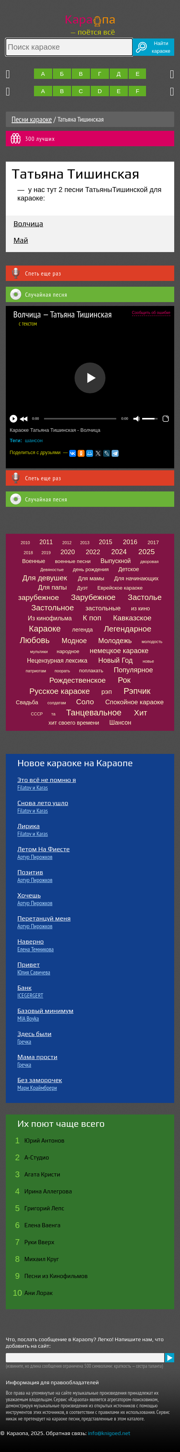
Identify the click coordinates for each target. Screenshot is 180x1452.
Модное (74, 641)
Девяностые (52, 569)
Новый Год (115, 660)
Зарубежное (93, 597)
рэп (107, 691)
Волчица (28, 223)
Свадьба (27, 702)
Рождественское (77, 680)
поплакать (91, 670)
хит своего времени (74, 723)
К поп (92, 618)
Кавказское (132, 618)
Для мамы (91, 578)
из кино (140, 608)
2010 (25, 542)
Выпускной (115, 561)
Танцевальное (93, 712)
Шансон (120, 722)
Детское (129, 569)
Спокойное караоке (134, 702)
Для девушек (44, 578)
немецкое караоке (119, 651)
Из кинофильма (50, 618)
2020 (67, 552)
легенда (82, 630)
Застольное (52, 607)
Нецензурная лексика (57, 660)
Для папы (52, 587)
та (53, 714)
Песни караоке (32, 119)
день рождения (91, 569)
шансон (34, 440)
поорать (62, 670)
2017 (153, 542)
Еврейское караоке (120, 588)
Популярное (133, 670)
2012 (66, 542)
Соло (85, 702)
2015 (105, 542)
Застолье (145, 597)
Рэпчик (137, 691)
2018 (28, 552)
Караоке (45, 628)
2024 (119, 552)
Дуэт (82, 588)
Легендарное (127, 629)
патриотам (35, 670)
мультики (39, 651)
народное (68, 651)
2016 (130, 542)
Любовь (34, 640)
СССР (37, 714)
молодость (152, 641)
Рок (124, 680)
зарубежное (38, 597)
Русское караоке (59, 691)
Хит (140, 712)
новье (148, 661)
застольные (103, 608)
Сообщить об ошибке (151, 313)
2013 (84, 542)
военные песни (72, 561)
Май (21, 240)
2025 (146, 552)
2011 (46, 542)
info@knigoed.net (109, 1433)
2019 (46, 552)
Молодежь (115, 641)
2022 (93, 552)
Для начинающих (136, 578)
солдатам (57, 702)
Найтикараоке (161, 47)
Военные (33, 561)
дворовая (149, 561)
